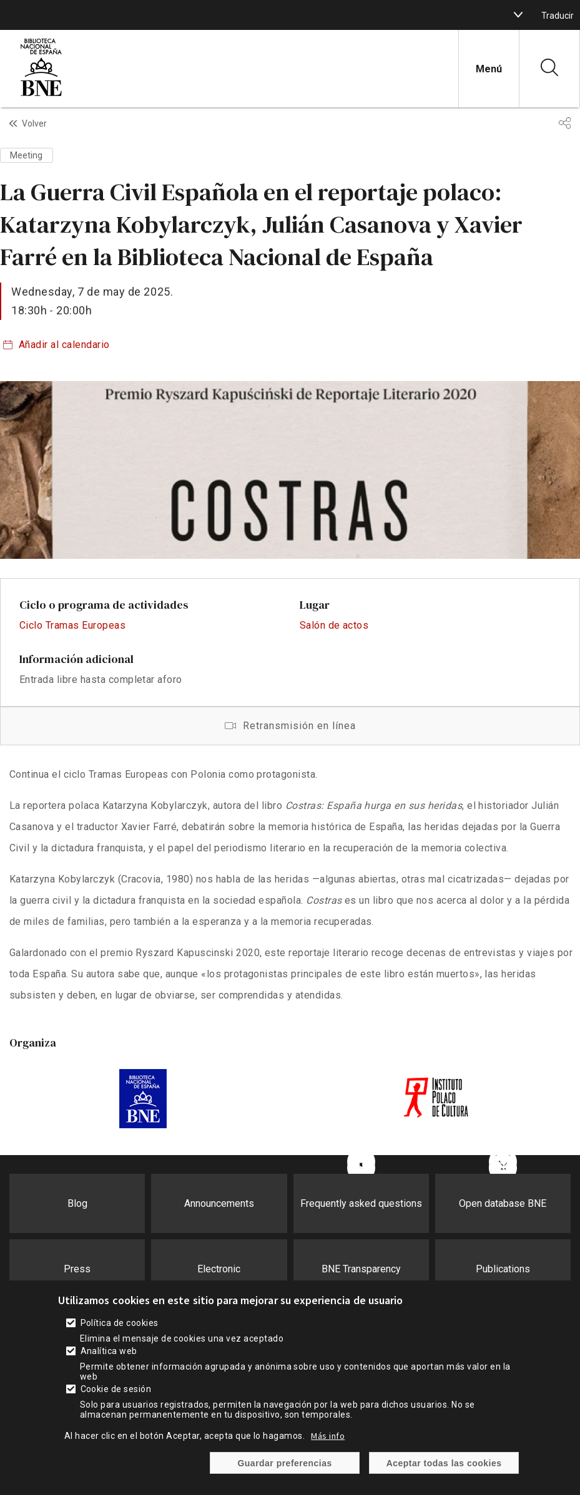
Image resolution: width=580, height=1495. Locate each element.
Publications (503, 1269)
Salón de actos (334, 625)
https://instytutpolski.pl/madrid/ (437, 1099)
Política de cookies (120, 1323)
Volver (34, 123)
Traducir (557, 16)
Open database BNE (502, 1203)
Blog (77, 1203)
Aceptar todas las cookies (444, 1463)
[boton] (518, 15)
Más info (328, 1435)
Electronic (218, 1269)
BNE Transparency (361, 1269)
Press (77, 1269)
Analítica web (109, 1351)
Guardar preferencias (284, 1463)
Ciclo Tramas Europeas (72, 625)
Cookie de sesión (116, 1389)
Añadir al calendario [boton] (64, 345)
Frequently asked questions (361, 1203)
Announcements (219, 1203)
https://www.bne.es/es (142, 1099)
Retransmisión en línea (290, 726)
